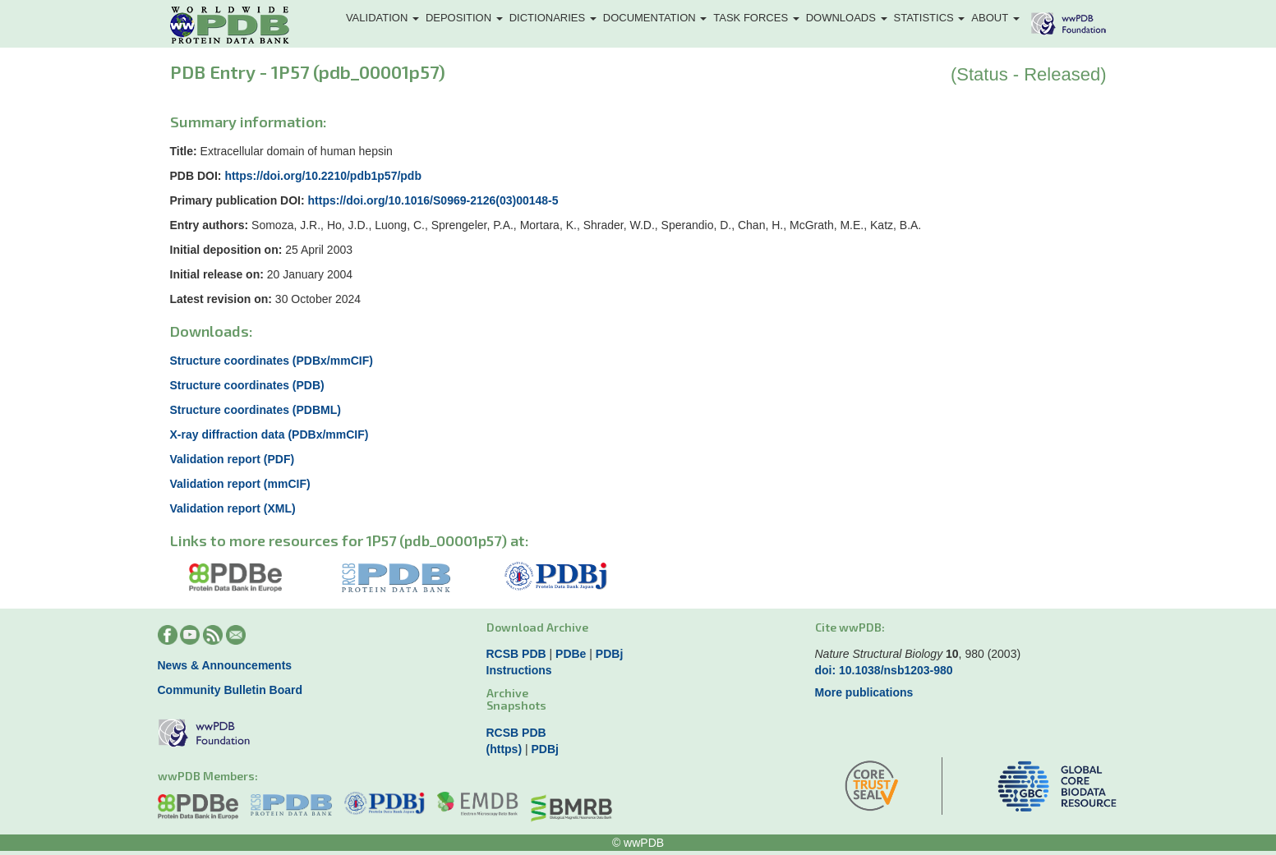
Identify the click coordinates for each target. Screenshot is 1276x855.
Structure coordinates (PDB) (247, 385)
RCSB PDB (516, 653)
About (995, 17)
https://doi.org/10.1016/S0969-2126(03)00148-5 (433, 200)
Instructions (519, 670)
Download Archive (537, 627)
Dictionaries (553, 17)
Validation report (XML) (233, 508)
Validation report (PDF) (232, 459)
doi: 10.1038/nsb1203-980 (884, 670)
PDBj (609, 653)
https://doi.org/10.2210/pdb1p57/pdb (322, 175)
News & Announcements (225, 665)
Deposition (464, 17)
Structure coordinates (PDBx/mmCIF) (271, 360)
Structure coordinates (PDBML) (255, 409)
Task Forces (756, 17)
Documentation (655, 17)
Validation (382, 17)
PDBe (570, 653)
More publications (864, 692)
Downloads (846, 17)
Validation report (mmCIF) (240, 483)
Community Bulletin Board (230, 689)
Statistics (929, 17)
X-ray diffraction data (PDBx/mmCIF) (269, 434)
